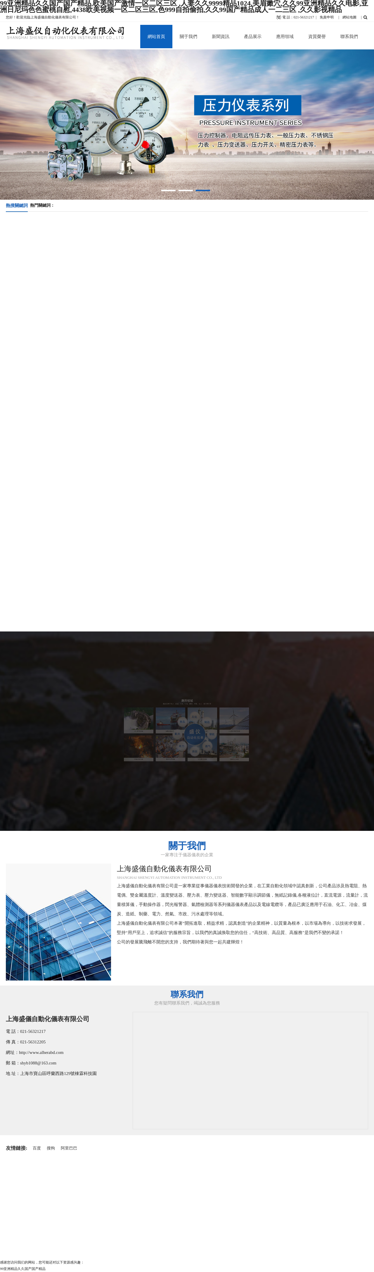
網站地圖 (349, 17)
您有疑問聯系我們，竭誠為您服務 (187, 1003)
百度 (37, 1148)
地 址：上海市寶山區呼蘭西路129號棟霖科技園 (51, 1073)
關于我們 (188, 36)
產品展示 (253, 36)
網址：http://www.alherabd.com (34, 1052)
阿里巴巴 (69, 1148)
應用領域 (285, 36)
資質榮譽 (317, 36)
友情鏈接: (16, 1148)
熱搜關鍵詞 (17, 205)
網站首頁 (156, 36)
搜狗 (51, 1148)
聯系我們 (349, 36)
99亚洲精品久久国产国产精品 (23, 1269)
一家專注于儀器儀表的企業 (187, 854)
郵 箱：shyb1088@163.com (31, 1063)
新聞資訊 (220, 36)
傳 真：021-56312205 (26, 1042)
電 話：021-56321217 (26, 1031)
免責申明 (327, 17)
